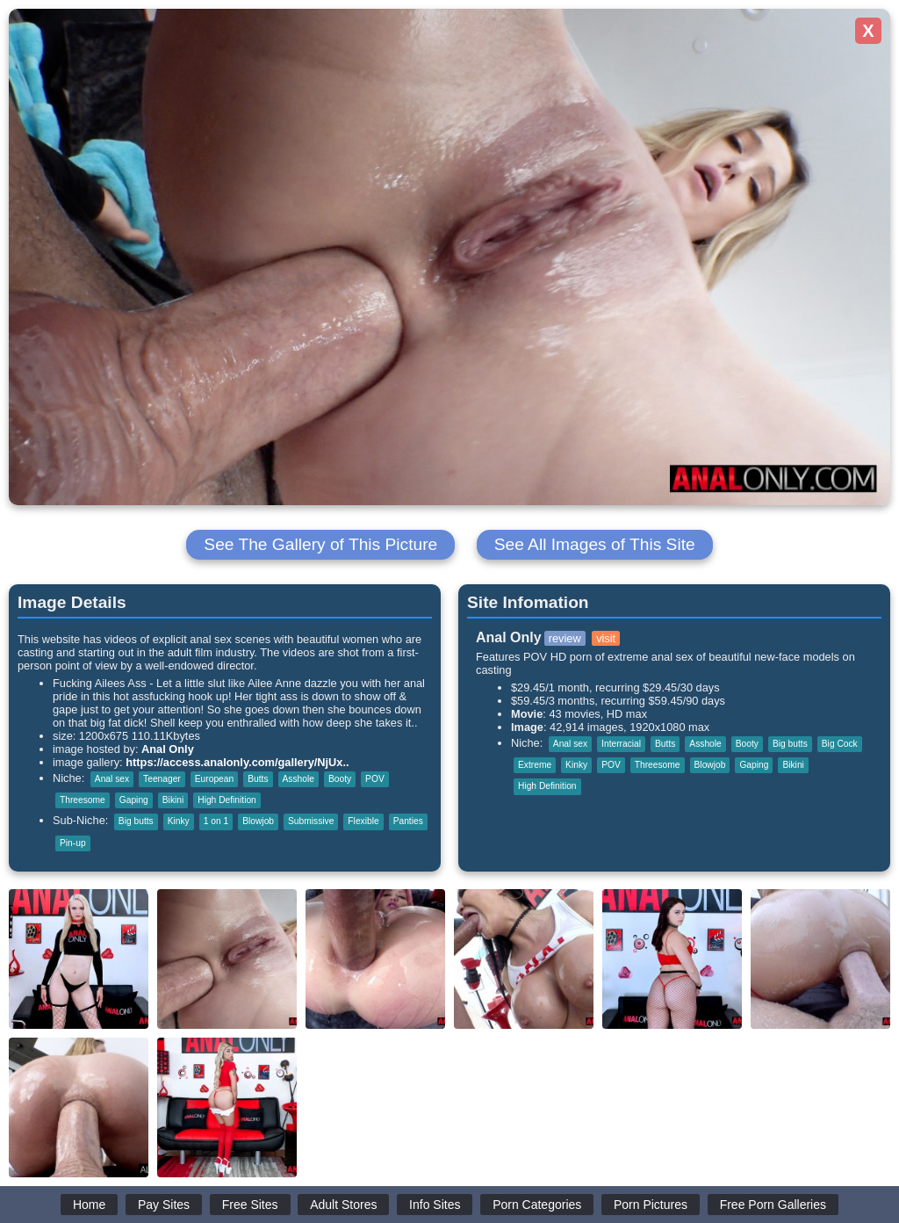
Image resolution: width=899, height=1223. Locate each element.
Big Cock (840, 744)
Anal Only (167, 749)
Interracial (621, 744)
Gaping (133, 800)
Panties (408, 821)
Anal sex (112, 779)
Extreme (534, 765)
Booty (339, 779)
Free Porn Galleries (773, 1205)
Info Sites (434, 1205)
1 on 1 (216, 821)
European (214, 779)
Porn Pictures (650, 1205)
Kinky (179, 821)
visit (605, 638)
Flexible (363, 821)
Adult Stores (343, 1205)
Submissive (311, 821)
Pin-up (73, 843)
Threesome (82, 800)
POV (375, 779)
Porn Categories (537, 1205)
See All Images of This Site (594, 544)
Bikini (172, 800)
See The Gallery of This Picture (320, 544)
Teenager (162, 779)
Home (89, 1205)
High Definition (227, 800)
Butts (258, 779)
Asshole (298, 779)
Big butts (136, 821)
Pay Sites (164, 1205)
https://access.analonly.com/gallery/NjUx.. (237, 762)
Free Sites (250, 1205)
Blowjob (258, 821)
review (565, 638)
